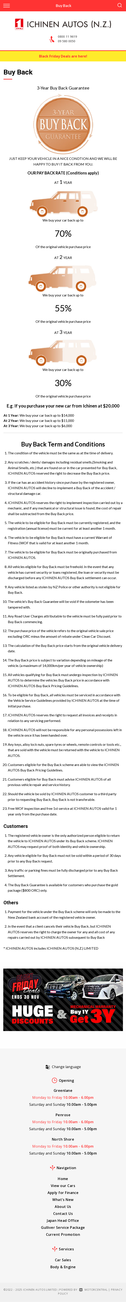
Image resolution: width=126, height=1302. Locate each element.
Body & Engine (63, 1267)
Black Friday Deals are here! (63, 56)
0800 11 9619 (67, 36)
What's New (63, 1199)
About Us (63, 1206)
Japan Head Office (63, 1220)
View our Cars (63, 1185)
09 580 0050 (66, 41)
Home (63, 1178)
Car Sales (63, 1260)
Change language (63, 1066)
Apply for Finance (63, 1192)
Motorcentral (93, 1290)
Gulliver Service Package (63, 1227)
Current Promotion (63, 1234)
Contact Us (63, 1213)
